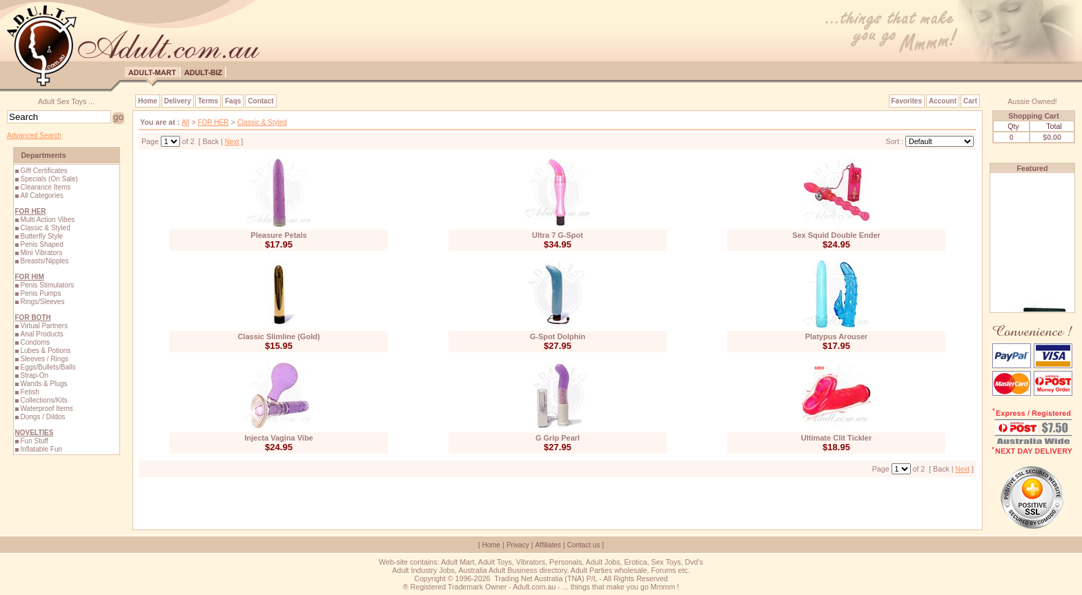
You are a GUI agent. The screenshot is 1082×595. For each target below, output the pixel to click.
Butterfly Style (41, 236)
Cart (970, 101)
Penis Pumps (40, 293)
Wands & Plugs (43, 383)
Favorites (907, 101)
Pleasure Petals (278, 235)
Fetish (29, 392)
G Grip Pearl (557, 438)
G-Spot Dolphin (558, 336)
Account (942, 101)
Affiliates (548, 545)
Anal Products (41, 334)
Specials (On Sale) (48, 179)
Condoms (35, 342)
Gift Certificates (43, 170)
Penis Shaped (41, 244)
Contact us (583, 545)
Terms (208, 101)
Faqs (233, 101)
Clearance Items (45, 187)
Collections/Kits (43, 400)
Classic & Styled (45, 228)
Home (147, 101)
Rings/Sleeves (42, 301)
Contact (260, 101)
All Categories (41, 195)
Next (232, 141)
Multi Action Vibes (47, 219)
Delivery (177, 101)
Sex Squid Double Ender (836, 235)
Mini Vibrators (41, 252)
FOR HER (212, 122)
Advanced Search (34, 135)
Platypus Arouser (836, 336)
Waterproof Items (46, 408)
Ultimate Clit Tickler (836, 438)
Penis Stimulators (47, 285)
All (185, 122)
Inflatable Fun (41, 449)
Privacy (517, 545)
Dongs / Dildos (42, 417)
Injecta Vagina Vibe (278, 438)
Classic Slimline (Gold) (278, 336)
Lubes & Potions (45, 350)
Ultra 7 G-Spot (557, 235)
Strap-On (34, 375)
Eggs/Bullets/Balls (47, 367)
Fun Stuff (34, 441)
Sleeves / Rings (44, 359)
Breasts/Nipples (44, 261)
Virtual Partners (44, 326)
